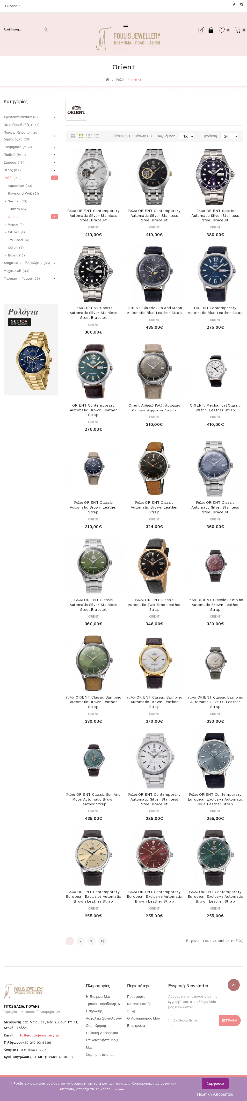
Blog (131, 1011)
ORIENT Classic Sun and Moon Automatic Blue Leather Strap (154, 310)
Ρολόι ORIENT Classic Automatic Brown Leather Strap (93, 507)
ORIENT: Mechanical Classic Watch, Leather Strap (215, 407)
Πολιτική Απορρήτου (215, 1094)
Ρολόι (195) (29, 178)
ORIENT (93, 227)
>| (102, 941)
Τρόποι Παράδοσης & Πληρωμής (103, 1007)
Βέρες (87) (29, 170)
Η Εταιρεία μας (98, 997)
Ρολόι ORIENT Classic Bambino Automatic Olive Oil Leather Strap (215, 702)
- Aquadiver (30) (18, 186)
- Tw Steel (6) (16, 240)
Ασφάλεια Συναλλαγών (104, 1018)
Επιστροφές (136, 1026)
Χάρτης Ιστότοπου (100, 1055)
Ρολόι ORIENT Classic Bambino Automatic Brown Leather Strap (215, 605)
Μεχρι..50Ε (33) (16, 271)
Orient (136, 80)
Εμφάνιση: (210, 136)
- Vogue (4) (14, 224)
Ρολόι (120, 80)
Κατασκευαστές (139, 1004)
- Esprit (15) (14, 255)
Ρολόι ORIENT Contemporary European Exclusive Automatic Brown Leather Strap (93, 897)
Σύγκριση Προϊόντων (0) (132, 136)
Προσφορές (136, 997)
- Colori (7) (14, 247)
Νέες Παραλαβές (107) (21, 125)
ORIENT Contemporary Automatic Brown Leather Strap (93, 410)
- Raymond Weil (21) (21, 193)
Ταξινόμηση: (166, 136)
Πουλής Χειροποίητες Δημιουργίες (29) (29, 136)
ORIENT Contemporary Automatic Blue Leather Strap (215, 310)
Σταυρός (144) (29, 162)
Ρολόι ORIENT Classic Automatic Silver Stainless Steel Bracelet (215, 507)
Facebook (234, 5)
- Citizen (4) (14, 232)
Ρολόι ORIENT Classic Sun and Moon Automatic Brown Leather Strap (93, 799)
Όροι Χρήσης (96, 1026)
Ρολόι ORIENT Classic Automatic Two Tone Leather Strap (154, 605)
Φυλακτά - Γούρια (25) (29, 278)
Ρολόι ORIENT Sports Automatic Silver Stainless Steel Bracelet (215, 216)
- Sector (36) (15, 201)
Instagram (241, 5)
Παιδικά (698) (29, 155)
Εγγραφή (202, 30)
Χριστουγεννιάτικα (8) (29, 117)
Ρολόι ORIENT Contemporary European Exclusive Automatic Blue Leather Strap (215, 799)
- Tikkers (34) (16, 209)
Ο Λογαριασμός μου (143, 1018)
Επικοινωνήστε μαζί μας (102, 1043)
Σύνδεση (211, 30)
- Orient (31, 216)
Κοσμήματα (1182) (29, 147)
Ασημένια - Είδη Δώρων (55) (29, 263)
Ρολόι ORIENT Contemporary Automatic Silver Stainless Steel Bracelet (93, 216)
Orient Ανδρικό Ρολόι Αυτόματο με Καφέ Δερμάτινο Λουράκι (154, 407)
